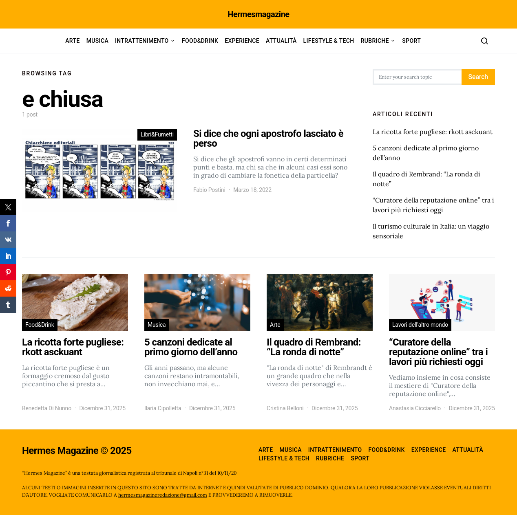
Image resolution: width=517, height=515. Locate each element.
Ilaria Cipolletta (162, 408)
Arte (72, 40)
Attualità (281, 40)
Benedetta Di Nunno (46, 408)
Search (478, 77)
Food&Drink (200, 40)
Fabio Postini (209, 190)
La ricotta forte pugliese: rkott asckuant (433, 132)
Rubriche (375, 40)
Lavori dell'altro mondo (420, 324)
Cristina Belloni (285, 408)
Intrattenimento (142, 40)
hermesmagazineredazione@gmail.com (162, 495)
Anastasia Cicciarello (415, 408)
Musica (97, 40)
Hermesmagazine (258, 14)
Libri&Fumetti (157, 134)
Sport (411, 40)
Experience (242, 40)
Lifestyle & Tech (328, 40)
